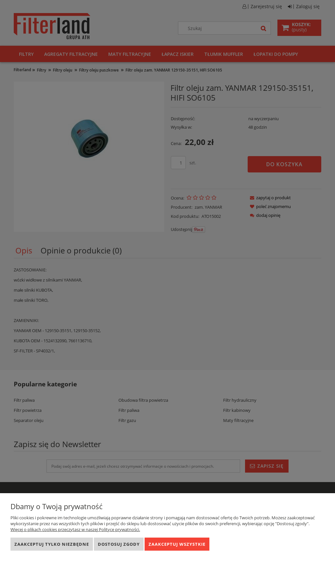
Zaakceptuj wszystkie (177, 544)
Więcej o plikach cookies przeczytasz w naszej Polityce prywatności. (75, 529)
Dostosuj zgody (119, 544)
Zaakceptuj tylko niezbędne (51, 544)
